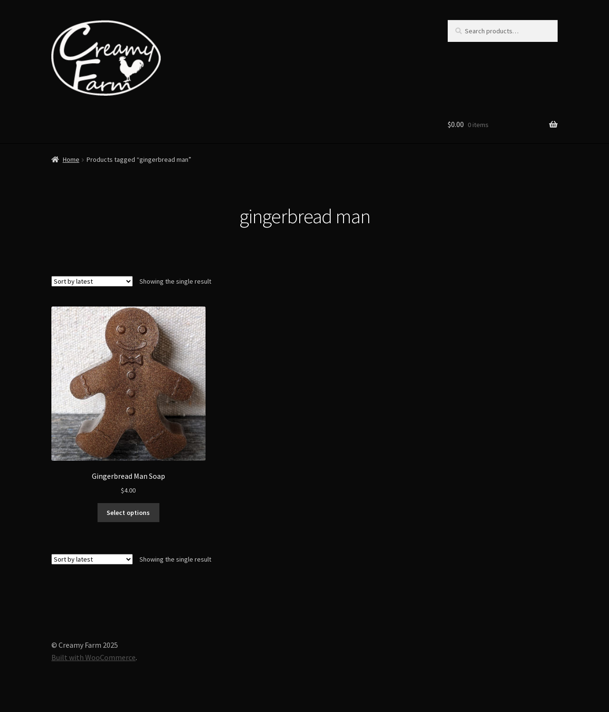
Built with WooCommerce (93, 657)
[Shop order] (92, 281)
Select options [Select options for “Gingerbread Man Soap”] (128, 512)
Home (71, 159)
